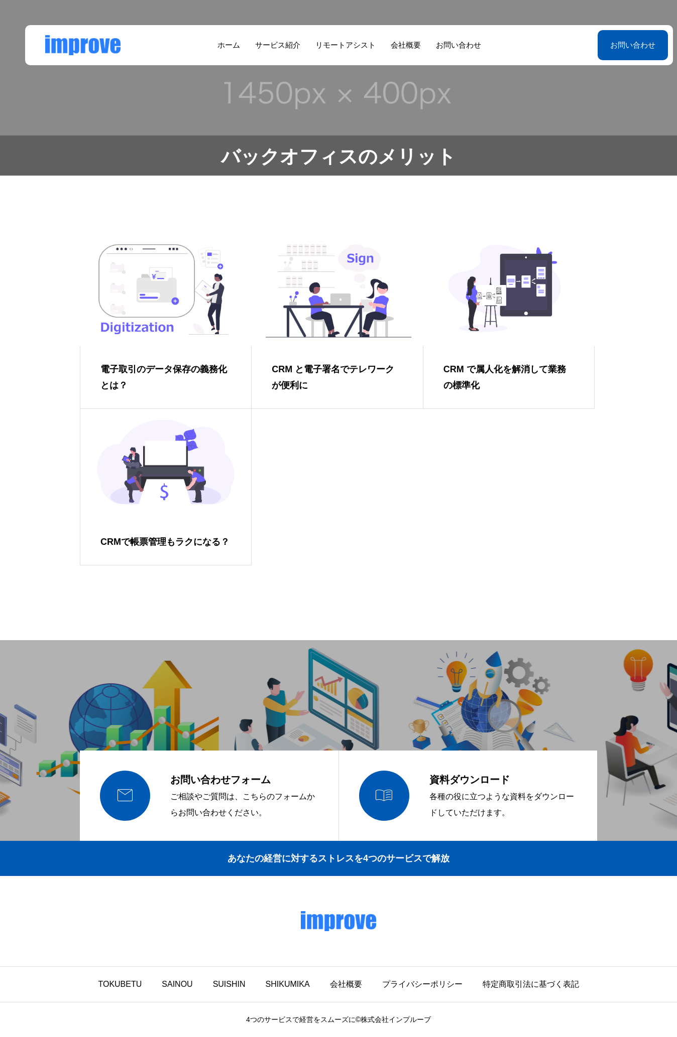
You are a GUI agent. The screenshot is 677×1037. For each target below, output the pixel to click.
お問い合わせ (448, 45)
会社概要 (395, 45)
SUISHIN (229, 984)
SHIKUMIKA (288, 984)
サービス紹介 (267, 45)
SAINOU (177, 984)
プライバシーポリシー (422, 984)
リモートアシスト (335, 45)
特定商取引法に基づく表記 (531, 984)
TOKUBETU (120, 984)
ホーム (218, 45)
